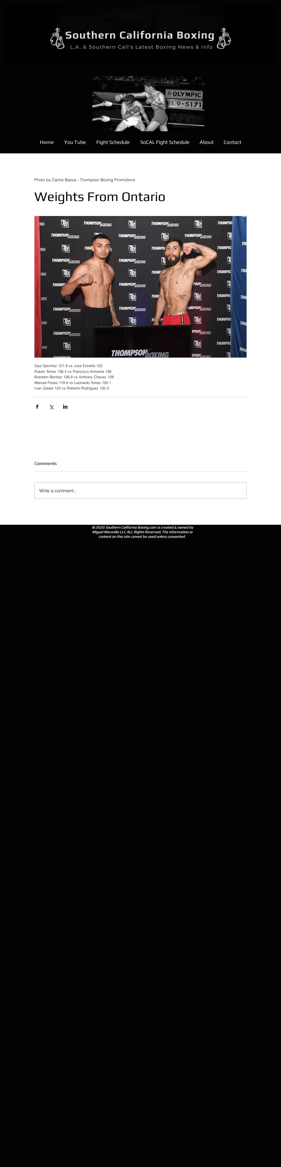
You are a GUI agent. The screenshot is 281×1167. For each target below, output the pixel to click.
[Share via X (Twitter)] (51, 406)
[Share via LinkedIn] (65, 406)
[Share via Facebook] (37, 406)
